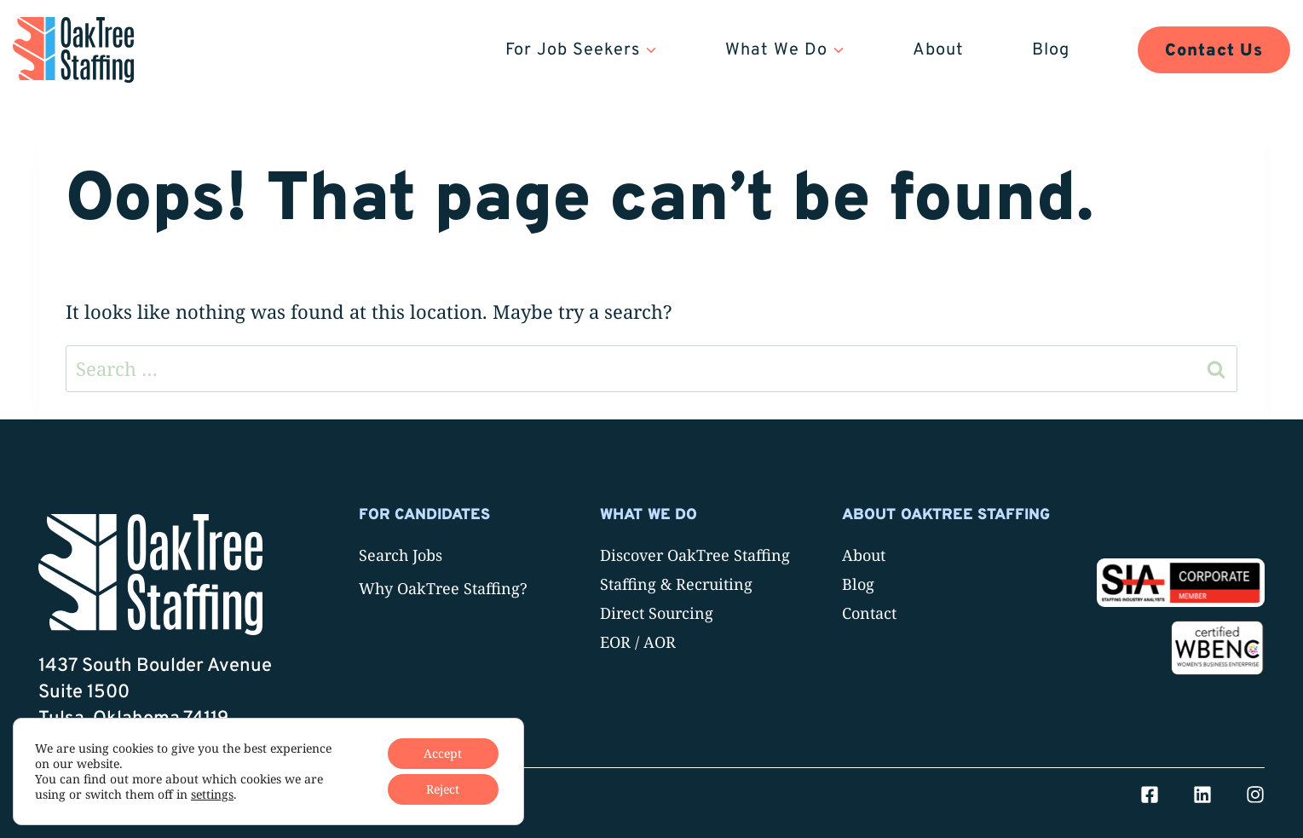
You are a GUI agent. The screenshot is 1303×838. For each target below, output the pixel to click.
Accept (443, 753)
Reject (442, 789)
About (938, 50)
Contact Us (1214, 51)
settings (212, 794)
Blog (1050, 50)
